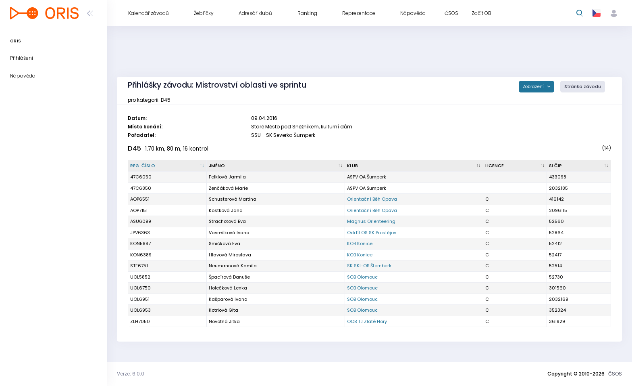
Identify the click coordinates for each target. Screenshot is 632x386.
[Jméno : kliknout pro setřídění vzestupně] (276, 166)
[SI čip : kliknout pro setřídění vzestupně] (579, 166)
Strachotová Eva (227, 221)
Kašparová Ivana (228, 299)
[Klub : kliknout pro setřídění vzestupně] (414, 166)
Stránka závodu (582, 87)
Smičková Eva (224, 243)
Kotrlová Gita (223, 310)
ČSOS (615, 373)
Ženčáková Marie (228, 188)
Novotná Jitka (224, 321)
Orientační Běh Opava (372, 199)
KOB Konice (359, 243)
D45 (134, 148)
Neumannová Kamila (233, 265)
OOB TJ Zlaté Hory (367, 321)
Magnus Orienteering (371, 221)
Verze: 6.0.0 (130, 373)
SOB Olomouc (362, 277)
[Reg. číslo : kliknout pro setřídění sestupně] (167, 166)
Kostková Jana (226, 210)
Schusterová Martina (232, 199)
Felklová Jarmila (227, 177)
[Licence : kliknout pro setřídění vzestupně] (515, 166)
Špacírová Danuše (229, 277)
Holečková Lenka (228, 288)
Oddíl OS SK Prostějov (371, 232)
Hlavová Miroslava (230, 255)
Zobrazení (534, 87)
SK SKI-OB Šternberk (369, 265)
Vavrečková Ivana (229, 232)
